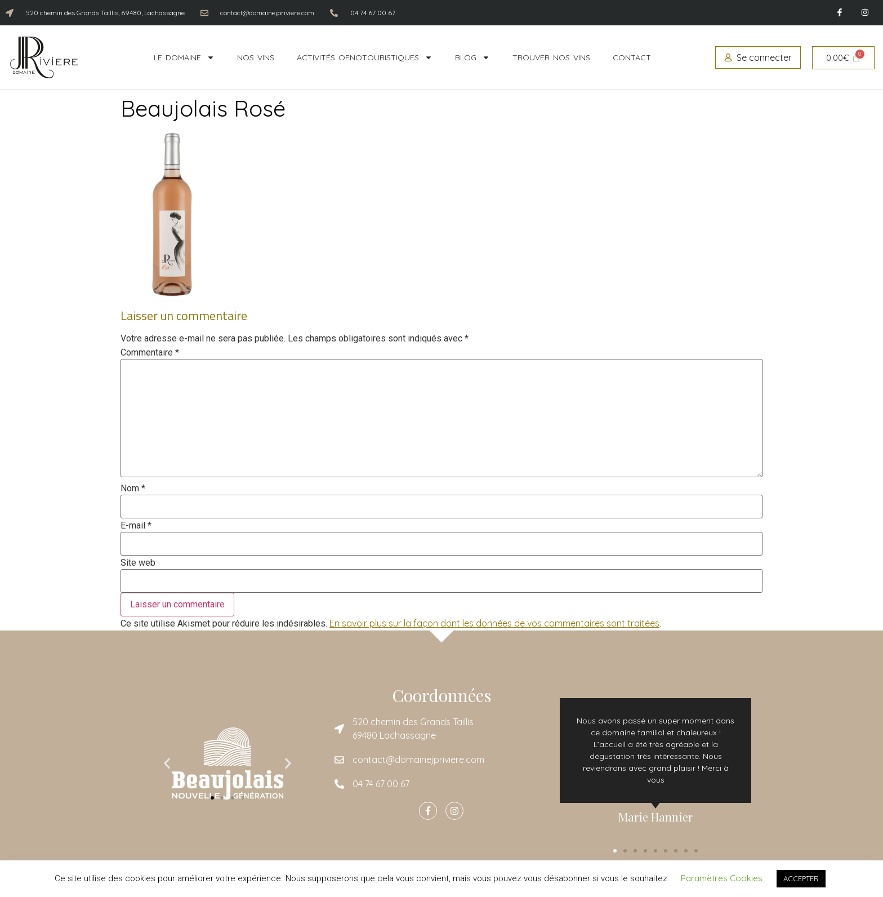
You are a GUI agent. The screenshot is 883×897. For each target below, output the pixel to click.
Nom (133, 488)
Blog (472, 57)
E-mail (136, 525)
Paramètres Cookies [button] (721, 878)
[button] (167, 764)
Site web (138, 562)
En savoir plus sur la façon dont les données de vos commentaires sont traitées (494, 623)
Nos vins (255, 57)
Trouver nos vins (551, 57)
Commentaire (150, 352)
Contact (632, 57)
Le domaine (184, 57)
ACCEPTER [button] (801, 878)
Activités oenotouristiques (364, 57)
